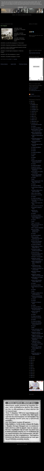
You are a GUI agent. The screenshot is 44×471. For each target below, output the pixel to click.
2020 (31, 363)
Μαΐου (32, 116)
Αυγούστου (33, 111)
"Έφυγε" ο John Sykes (35, 223)
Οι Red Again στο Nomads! (36, 317)
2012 (31, 370)
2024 (31, 356)
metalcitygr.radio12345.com (36, 90)
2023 (31, 358)
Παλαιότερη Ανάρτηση (23, 64)
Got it (25, 7)
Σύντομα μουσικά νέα (35, 239)
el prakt (32, 94)
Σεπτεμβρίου (33, 109)
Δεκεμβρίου (33, 104)
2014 (31, 367)
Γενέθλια (32, 155)
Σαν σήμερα (33, 126)
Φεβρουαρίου (34, 121)
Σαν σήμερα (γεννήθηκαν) (36, 127)
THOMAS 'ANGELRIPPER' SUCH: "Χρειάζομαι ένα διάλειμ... (36, 262)
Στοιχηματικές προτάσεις (35, 167)
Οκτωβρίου (33, 107)
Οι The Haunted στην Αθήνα (36, 124)
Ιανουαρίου (33, 123)
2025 (31, 103)
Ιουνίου (32, 114)
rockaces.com (33, 89)
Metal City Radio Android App (34, 52)
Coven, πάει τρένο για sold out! (37, 205)
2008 (31, 377)
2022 (31, 360)
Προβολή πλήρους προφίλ (34, 96)
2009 (31, 375)
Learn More (20, 7)
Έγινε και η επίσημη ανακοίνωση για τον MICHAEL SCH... (35, 230)
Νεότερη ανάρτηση (4, 64)
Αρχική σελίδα (13, 64)
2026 (31, 101)
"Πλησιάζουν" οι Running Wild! (37, 256)
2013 (31, 368)
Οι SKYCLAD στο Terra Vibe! (36, 194)
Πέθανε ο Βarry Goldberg (36, 193)
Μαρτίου (33, 119)
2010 (31, 373)
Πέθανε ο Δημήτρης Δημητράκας (37, 227)
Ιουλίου (32, 112)
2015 (31, 365)
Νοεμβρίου (33, 106)
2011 (31, 372)
